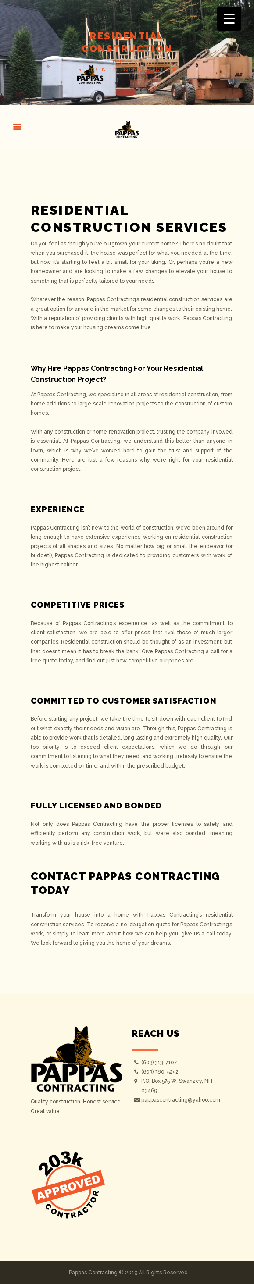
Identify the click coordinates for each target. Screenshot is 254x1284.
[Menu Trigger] (229, 19)
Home (119, 61)
